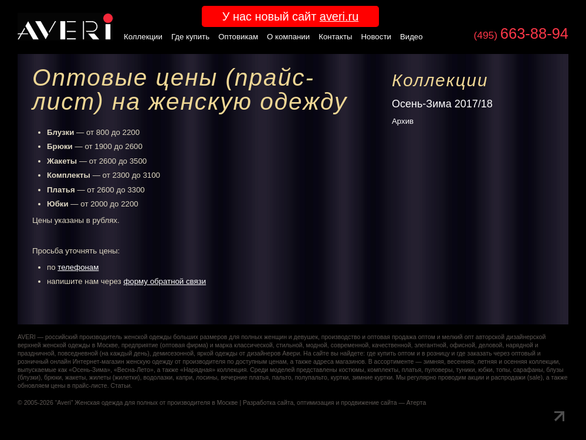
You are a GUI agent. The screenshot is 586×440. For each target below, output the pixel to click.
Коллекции (143, 36)
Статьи (120, 386)
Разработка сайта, (269, 403)
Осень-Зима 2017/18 (442, 104)
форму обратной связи (164, 281)
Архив (403, 121)
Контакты (335, 36)
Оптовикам (238, 36)
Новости (376, 36)
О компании (288, 36)
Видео (411, 36)
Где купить (190, 36)
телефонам (78, 267)
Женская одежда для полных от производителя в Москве (156, 403)
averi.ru (339, 16)
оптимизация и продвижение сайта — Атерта (361, 403)
